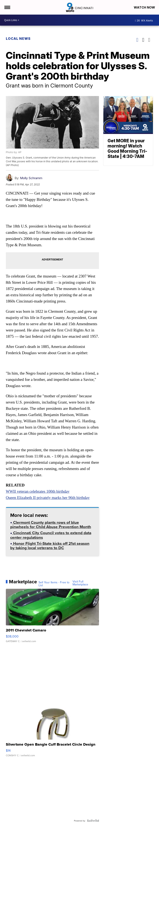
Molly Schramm (31, 178)
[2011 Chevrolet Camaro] (52, 618)
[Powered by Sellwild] (93, 820)
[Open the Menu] (7, 7)
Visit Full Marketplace (80, 583)
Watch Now (145, 7)
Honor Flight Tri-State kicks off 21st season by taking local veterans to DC (49, 546)
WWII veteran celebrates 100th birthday (38, 491)
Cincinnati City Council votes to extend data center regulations (50, 535)
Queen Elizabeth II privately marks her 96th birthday (48, 497)
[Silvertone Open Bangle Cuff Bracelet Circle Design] (52, 732)
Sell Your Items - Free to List (54, 584)
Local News (18, 38)
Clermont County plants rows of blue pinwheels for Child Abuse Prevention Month (50, 525)
